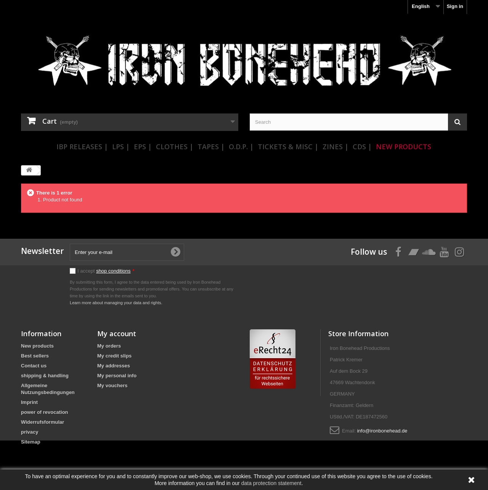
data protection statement (271, 483)
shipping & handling (45, 375)
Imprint (29, 402)
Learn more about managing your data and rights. (116, 302)
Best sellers (35, 356)
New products (37, 346)
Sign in (455, 6)
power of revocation (44, 412)
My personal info (116, 375)
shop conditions (113, 271)
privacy (30, 432)
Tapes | (211, 146)
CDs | (362, 146)
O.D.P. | (241, 146)
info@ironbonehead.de (382, 431)
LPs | (121, 146)
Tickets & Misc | (288, 146)
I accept (106, 271)
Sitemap (30, 442)
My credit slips (114, 356)
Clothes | (174, 146)
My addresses (113, 366)
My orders (109, 346)
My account (116, 333)
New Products (403, 146)
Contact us (34, 366)
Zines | (335, 146)
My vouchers (112, 385)
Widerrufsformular (42, 422)
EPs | (143, 146)
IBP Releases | (82, 146)
